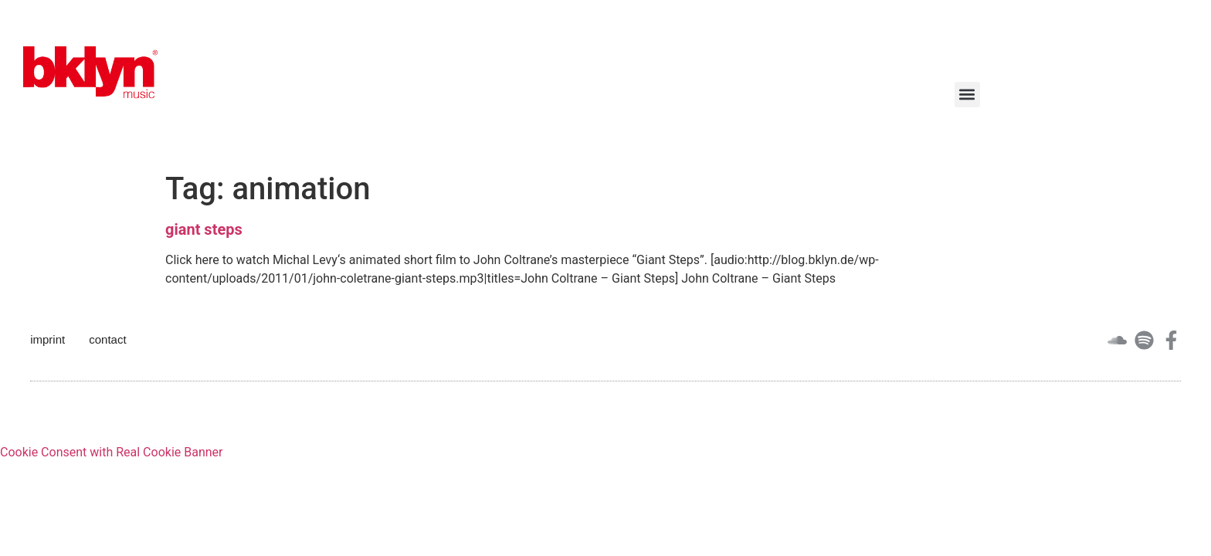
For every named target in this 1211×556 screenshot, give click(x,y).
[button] (967, 94)
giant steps (204, 229)
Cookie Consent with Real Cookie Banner (111, 452)
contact (107, 339)
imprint (47, 339)
